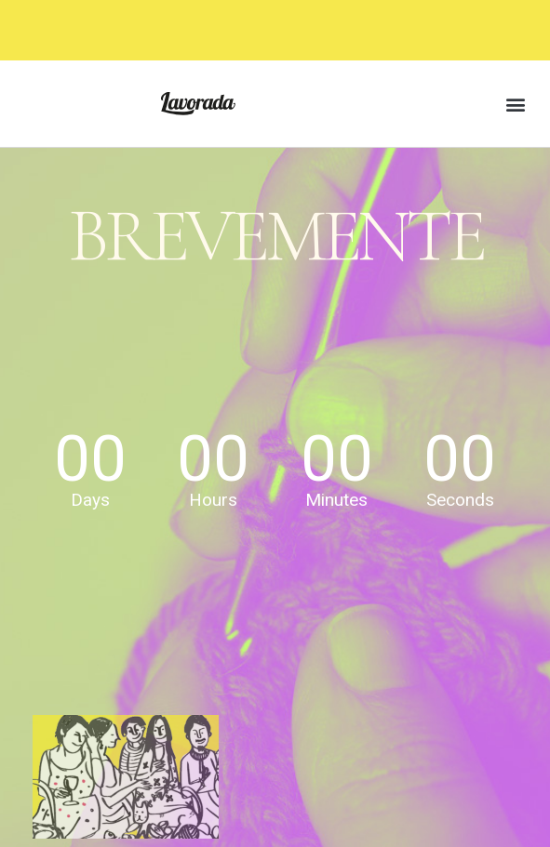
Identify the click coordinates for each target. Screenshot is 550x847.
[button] (516, 103)
